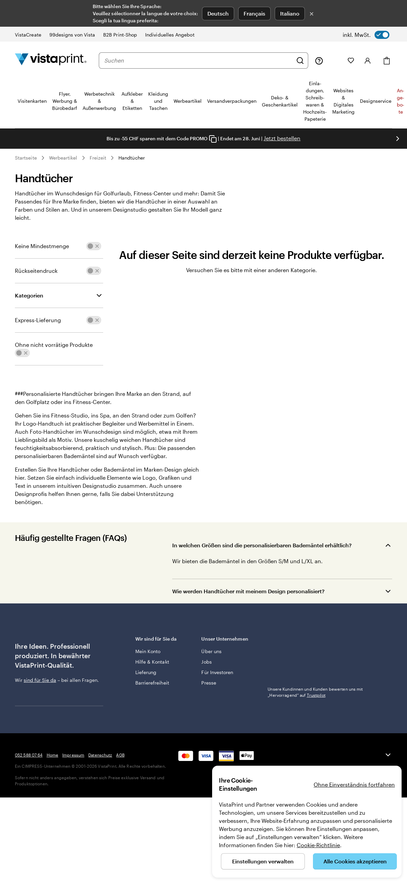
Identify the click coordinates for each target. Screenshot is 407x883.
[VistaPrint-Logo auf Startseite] (51, 60)
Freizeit (98, 158)
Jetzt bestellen (282, 138)
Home (52, 794)
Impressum (73, 794)
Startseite (26, 158)
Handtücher (131, 158)
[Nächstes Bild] (397, 138)
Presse (208, 683)
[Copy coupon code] (213, 139)
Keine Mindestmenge (42, 246)
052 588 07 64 (29, 794)
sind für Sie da (40, 680)
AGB (120, 794)
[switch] (366, 35)
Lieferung (146, 672)
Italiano (289, 13)
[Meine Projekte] (335, 60)
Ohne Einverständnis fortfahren (354, 784)
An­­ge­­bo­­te (400, 101)
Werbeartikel (63, 158)
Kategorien (29, 295)
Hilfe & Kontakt (152, 662)
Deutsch (218, 13)
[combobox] (198, 60)
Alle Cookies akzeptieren (355, 861)
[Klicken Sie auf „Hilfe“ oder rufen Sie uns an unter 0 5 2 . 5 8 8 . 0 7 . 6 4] (319, 60)
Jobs (206, 662)
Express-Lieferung (38, 320)
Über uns (211, 651)
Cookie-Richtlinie (318, 845)
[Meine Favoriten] (350, 60)
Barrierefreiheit (152, 683)
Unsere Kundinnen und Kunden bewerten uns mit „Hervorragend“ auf (315, 692)
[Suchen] (300, 60)
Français (254, 13)
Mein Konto (148, 651)
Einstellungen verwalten (263, 861)
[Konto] (367, 60)
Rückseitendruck (36, 270)
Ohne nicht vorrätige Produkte (54, 344)
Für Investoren (217, 672)
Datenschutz (100, 794)
